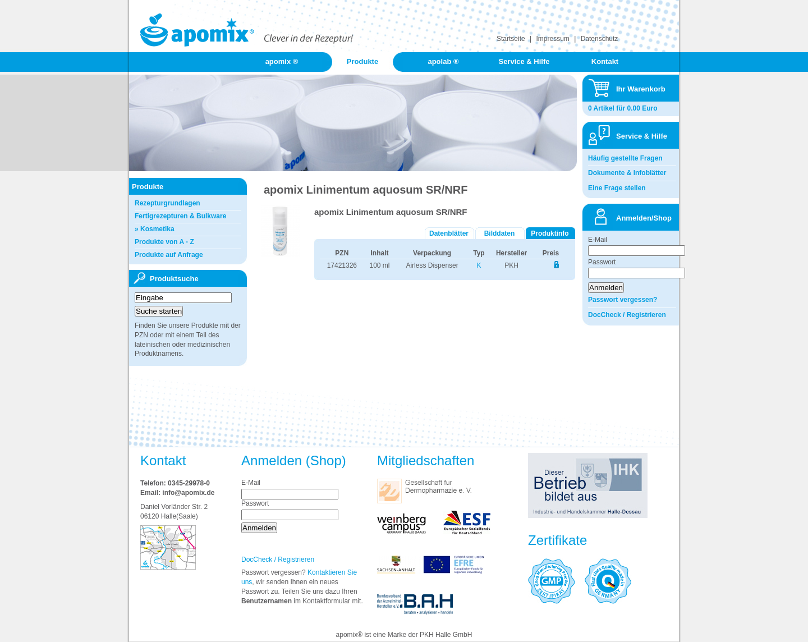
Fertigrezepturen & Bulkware (180, 216)
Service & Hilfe (523, 61)
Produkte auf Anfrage (169, 255)
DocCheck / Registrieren (627, 315)
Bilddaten (499, 233)
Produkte (362, 61)
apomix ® (282, 61)
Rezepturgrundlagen (167, 203)
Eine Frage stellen (617, 188)
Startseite (511, 39)
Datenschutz (599, 39)
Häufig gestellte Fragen (625, 158)
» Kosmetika (155, 229)
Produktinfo (549, 233)
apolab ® (443, 61)
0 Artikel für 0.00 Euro (623, 108)
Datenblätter (449, 233)
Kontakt (604, 61)
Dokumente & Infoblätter (627, 173)
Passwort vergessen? (622, 300)
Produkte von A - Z (164, 242)
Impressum (553, 39)
